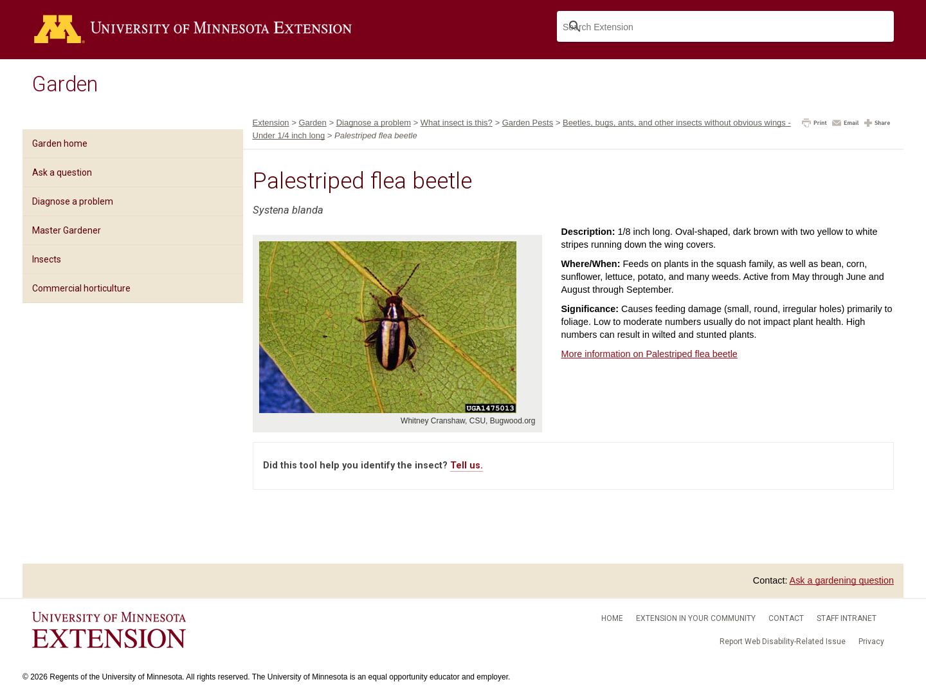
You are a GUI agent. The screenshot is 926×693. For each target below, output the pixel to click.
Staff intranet (846, 618)
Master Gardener (66, 230)
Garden (65, 84)
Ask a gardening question (842, 580)
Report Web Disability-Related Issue (783, 641)
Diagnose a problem (72, 201)
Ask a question (62, 172)
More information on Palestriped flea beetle (649, 354)
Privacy (871, 641)
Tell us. (466, 465)
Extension (271, 122)
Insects (46, 259)
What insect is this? (457, 122)
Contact (786, 618)
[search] (724, 26)
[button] (814, 124)
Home (612, 618)
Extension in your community (696, 618)
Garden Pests (528, 122)
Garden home (59, 143)
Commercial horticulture (81, 288)
